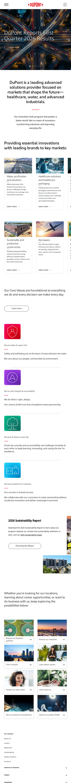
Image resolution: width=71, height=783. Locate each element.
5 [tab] (40, 67)
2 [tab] (33, 67)
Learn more (14, 47)
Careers (7, 743)
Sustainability (9, 752)
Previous (2, 39)
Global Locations (10, 757)
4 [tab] (38, 67)
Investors (7, 761)
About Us (7, 739)
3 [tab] (35, 67)
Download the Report (25, 546)
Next (68, 39)
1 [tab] (30, 67)
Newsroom (8, 748)
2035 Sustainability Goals (31, 535)
